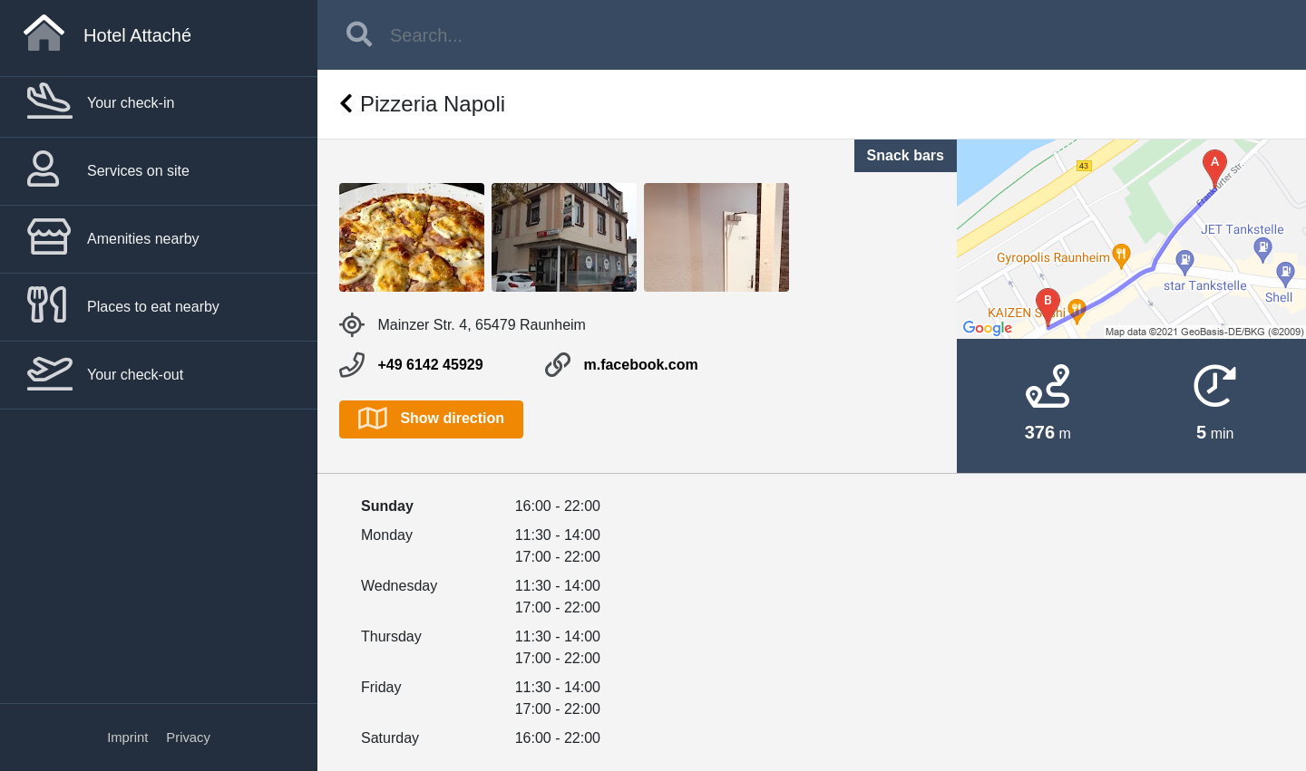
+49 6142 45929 (429, 364)
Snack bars (905, 155)
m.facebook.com (640, 364)
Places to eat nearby (123, 306)
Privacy (188, 737)
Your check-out (105, 374)
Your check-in (100, 102)
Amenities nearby (113, 238)
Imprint (127, 737)
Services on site (108, 170)
